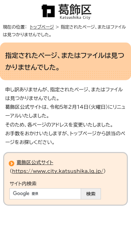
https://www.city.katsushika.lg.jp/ (57, 171)
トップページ (42, 27)
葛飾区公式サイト (34, 162)
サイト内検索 (22, 183)
